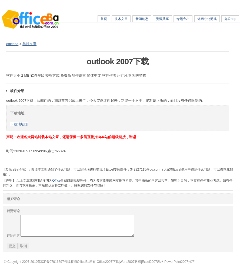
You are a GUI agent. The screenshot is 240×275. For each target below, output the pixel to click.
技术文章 (121, 19)
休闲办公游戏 (207, 19)
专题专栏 (182, 19)
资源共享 (162, 19)
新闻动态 (141, 19)
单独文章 (29, 44)
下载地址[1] (19, 124)
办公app (230, 19)
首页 (104, 19)
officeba (12, 44)
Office (56, 180)
